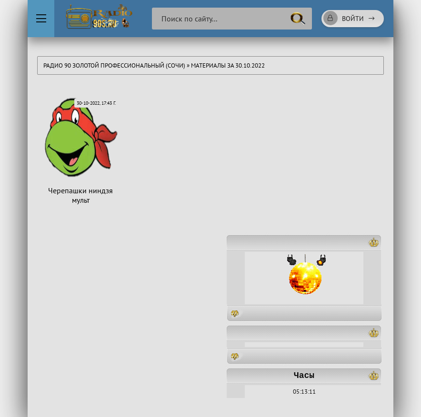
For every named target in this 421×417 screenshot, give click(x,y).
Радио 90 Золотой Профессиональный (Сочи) (114, 65)
